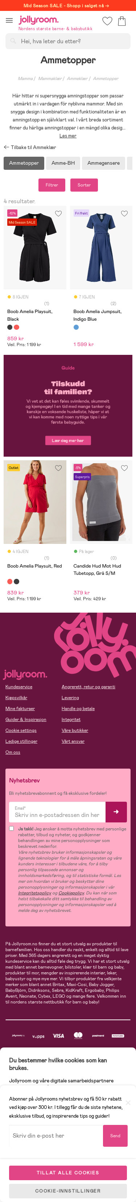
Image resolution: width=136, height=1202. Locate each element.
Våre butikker (75, 730)
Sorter (84, 185)
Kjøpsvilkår (16, 698)
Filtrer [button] (52, 185)
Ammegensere (103, 163)
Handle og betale (78, 709)
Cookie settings (21, 730)
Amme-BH (63, 163)
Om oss (12, 752)
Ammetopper (24, 163)
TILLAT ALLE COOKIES (68, 1173)
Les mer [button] (68, 136)
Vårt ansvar (73, 741)
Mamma (25, 78)
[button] (9, 20)
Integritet (71, 719)
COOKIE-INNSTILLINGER (68, 1191)
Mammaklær (50, 78)
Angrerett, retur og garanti (88, 687)
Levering (70, 698)
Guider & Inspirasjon (25, 719)
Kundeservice (18, 687)
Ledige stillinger (21, 741)
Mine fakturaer (20, 709)
